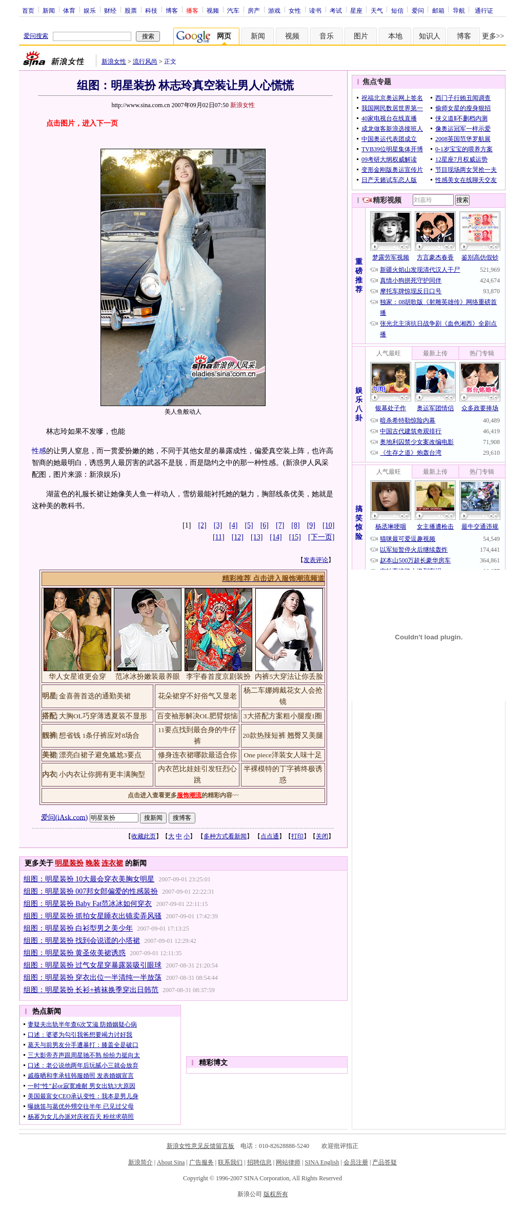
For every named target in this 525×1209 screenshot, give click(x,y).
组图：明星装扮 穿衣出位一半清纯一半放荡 (93, 977)
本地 (395, 36)
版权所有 (276, 1194)
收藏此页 (143, 836)
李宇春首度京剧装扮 (218, 676)
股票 (131, 10)
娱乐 (90, 10)
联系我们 (230, 1162)
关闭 (322, 836)
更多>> (493, 36)
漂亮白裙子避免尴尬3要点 (100, 755)
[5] (249, 525)
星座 (356, 10)
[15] (295, 537)
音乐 (326, 36)
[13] (256, 537)
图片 (361, 36)
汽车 (233, 10)
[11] (219, 537)
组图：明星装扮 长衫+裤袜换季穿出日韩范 (91, 990)
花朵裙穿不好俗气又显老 (197, 696)
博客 (172, 10)
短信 (397, 10)
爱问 (418, 10)
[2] (202, 525)
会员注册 (356, 1162)
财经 (110, 10)
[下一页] (321, 537)
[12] (238, 537)
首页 (28, 10)
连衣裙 (112, 863)
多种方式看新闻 (225, 836)
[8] (295, 525)
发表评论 (316, 559)
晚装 (93, 863)
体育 (69, 10)
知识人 (429, 36)
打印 (297, 836)
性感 (39, 451)
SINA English (322, 1162)
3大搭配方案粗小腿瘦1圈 (283, 716)
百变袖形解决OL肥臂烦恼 (197, 716)
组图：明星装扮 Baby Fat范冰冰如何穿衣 (88, 904)
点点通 (269, 836)
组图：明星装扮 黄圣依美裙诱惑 (75, 953)
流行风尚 (145, 61)
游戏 (274, 10)
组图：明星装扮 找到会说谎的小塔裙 (82, 940)
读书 (315, 10)
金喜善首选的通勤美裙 (95, 696)
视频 (213, 10)
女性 (295, 10)
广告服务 (201, 1162)
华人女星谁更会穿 (77, 676)
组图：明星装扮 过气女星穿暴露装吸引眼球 (93, 965)
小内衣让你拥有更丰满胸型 (102, 774)
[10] (328, 525)
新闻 (49, 10)
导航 (459, 10)
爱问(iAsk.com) (64, 817)
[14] (275, 537)
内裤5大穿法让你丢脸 (289, 676)
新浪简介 (140, 1162)
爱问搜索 (36, 35)
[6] (264, 525)
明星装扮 (69, 863)
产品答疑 (384, 1162)
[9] (311, 525)
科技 (151, 10)
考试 (336, 10)
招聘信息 (259, 1162)
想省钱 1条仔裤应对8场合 (99, 735)
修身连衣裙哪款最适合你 (197, 755)
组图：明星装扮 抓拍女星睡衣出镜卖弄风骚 (93, 916)
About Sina (171, 1162)
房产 (254, 10)
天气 (377, 10)
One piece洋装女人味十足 (282, 755)
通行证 (484, 10)
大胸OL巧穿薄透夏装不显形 (103, 716)
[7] (280, 525)
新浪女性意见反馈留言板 (200, 1146)
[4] (233, 525)
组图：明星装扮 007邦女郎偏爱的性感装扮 (91, 891)
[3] (218, 525)
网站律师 (288, 1162)
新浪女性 (114, 61)
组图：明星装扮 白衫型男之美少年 (78, 928)
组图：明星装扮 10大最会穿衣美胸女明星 (89, 879)
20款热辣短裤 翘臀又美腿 (283, 735)
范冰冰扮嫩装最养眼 (147, 676)
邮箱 (438, 10)
